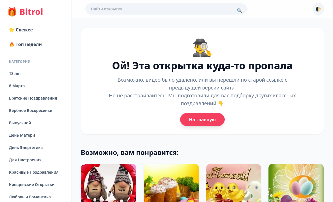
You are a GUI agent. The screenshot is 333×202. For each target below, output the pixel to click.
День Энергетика (26, 147)
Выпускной (20, 122)
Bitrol (25, 12)
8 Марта (17, 85)
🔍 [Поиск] (239, 11)
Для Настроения (25, 159)
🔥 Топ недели (25, 44)
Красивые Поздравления (34, 172)
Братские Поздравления (33, 98)
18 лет (15, 73)
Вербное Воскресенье (30, 110)
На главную (202, 119)
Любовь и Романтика (30, 196)
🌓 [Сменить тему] (318, 9)
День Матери (22, 135)
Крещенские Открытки (32, 184)
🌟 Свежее (21, 30)
